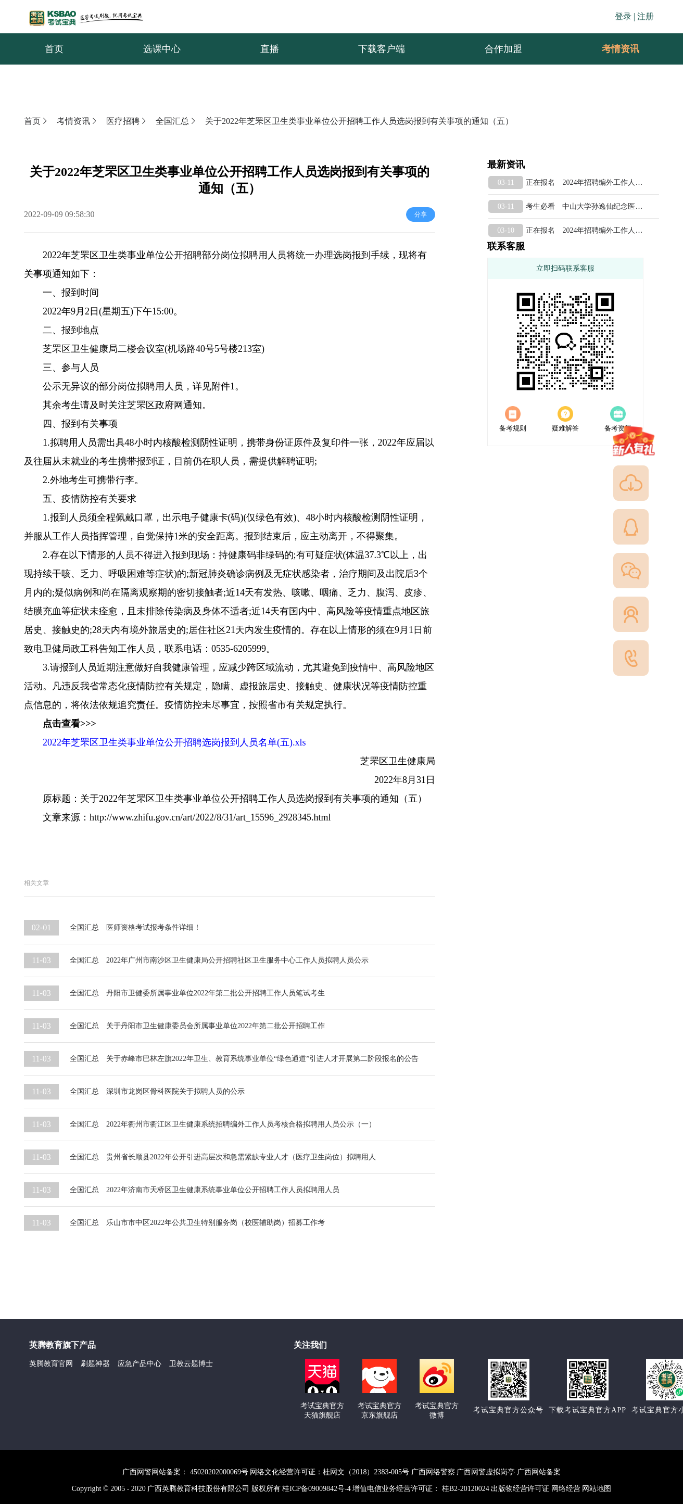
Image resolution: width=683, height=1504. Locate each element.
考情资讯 (612, 49)
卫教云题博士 (191, 1364)
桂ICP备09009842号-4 (316, 1489)
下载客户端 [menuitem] (381, 49)
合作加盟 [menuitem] (503, 49)
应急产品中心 (139, 1364)
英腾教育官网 (51, 1364)
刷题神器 (95, 1364)
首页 (36, 121)
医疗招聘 (127, 121)
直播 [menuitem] (269, 49)
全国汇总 (176, 121)
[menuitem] (620, 49)
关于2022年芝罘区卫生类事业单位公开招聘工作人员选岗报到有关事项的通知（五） (359, 121)
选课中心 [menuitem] (162, 49)
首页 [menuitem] (54, 49)
